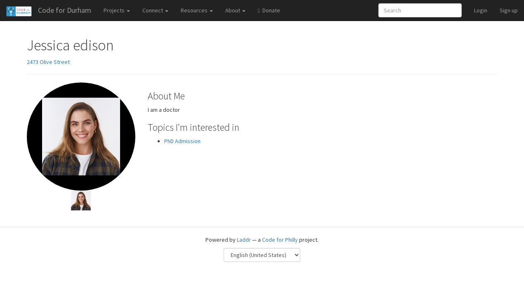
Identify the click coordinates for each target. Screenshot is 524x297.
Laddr (244, 239)
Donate (269, 10)
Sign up (509, 10)
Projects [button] (117, 10)
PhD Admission (182, 141)
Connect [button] (155, 10)
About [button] (235, 10)
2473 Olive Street (48, 62)
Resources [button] (197, 10)
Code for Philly (280, 239)
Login (480, 10)
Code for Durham (64, 10)
